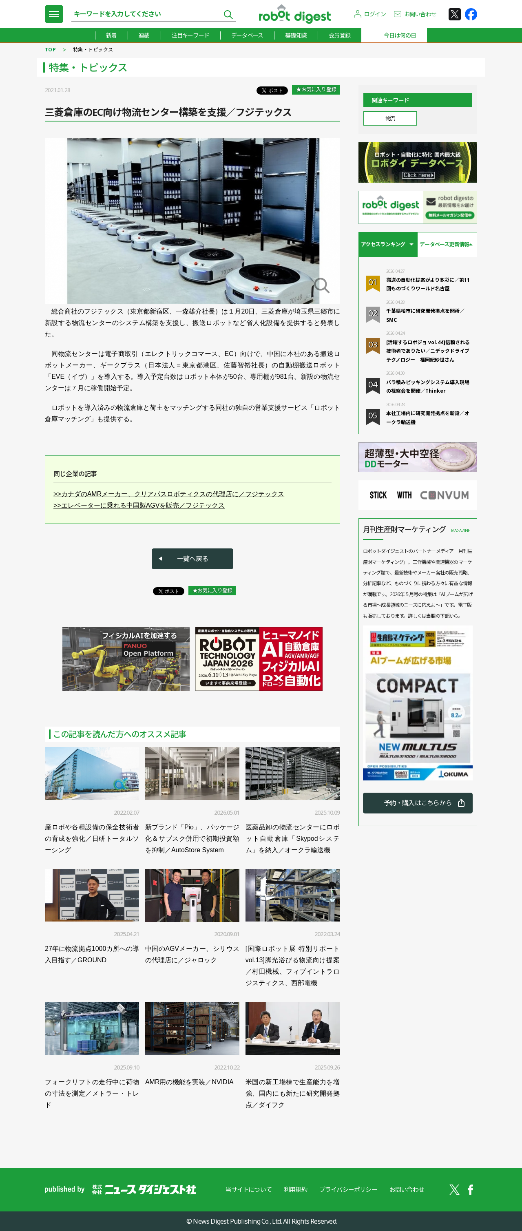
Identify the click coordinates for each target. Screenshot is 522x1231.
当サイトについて (248, 1189)
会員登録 (339, 35)
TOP (50, 49)
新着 (111, 35)
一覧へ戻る (192, 558)
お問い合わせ (420, 14)
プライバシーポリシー (348, 1189)
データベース (247, 35)
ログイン (375, 14)
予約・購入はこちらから (418, 802)
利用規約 (295, 1189)
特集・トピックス (93, 49)
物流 (390, 118)
